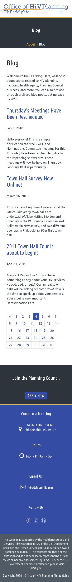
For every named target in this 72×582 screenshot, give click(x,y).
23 (27, 337)
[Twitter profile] (36, 521)
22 (19, 337)
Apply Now (36, 395)
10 (24, 323)
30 (35, 345)
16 (19, 330)
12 (40, 323)
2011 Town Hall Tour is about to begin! (30, 249)
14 (57, 323)
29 (27, 345)
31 (44, 345)
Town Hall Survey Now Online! (30, 181)
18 (35, 330)
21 (10, 337)
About (30, 44)
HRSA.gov (35, 568)
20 (52, 330)
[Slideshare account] (43, 521)
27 (10, 345)
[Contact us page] (20, 428)
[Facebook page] (28, 521)
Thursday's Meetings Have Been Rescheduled (34, 113)
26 (52, 337)
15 (10, 330)
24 (35, 337)
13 (48, 323)
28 (19, 345)
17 (27, 330)
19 (44, 330)
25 (44, 337)
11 (32, 323)
